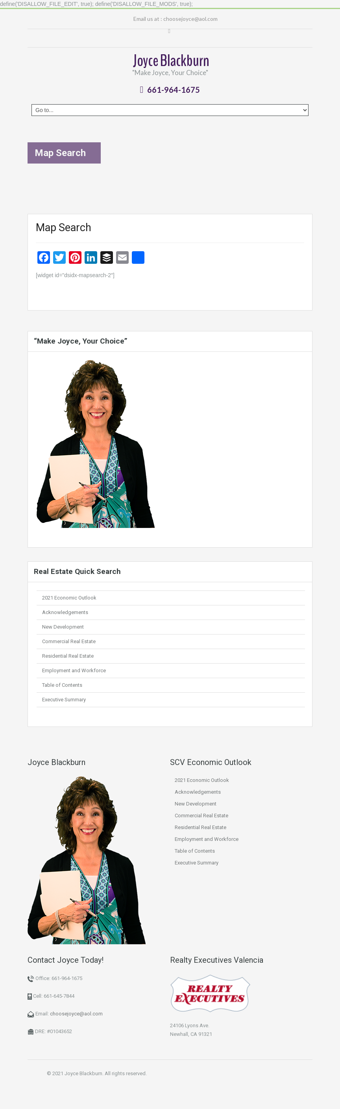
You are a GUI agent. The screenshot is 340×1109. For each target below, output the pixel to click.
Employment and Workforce (74, 670)
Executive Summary (64, 700)
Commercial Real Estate (69, 641)
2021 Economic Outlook (69, 598)
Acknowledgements (65, 612)
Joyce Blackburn (171, 60)
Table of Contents (62, 685)
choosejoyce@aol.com (190, 18)
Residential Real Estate (68, 656)
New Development (63, 627)
